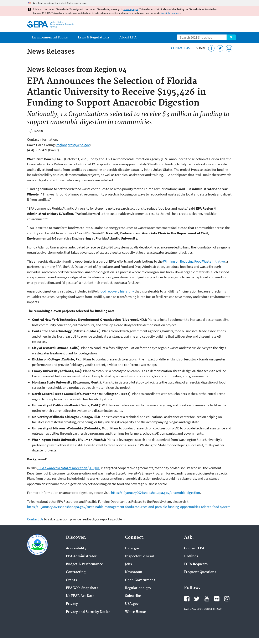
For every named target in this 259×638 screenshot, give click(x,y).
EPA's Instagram (226, 598)
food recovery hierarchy (116, 291)
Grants (71, 580)
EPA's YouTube (206, 598)
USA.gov (132, 604)
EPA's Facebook (187, 598)
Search (231, 37)
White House (135, 612)
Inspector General (139, 556)
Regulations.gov (138, 588)
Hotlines (191, 556)
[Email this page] (229, 48)
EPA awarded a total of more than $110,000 (69, 468)
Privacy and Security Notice (88, 612)
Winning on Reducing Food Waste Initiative (194, 261)
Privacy (72, 604)
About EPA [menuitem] (127, 37)
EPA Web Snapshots (82, 588)
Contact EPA (194, 548)
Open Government (140, 580)
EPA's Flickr (216, 598)
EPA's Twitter (197, 598)
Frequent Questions (200, 572)
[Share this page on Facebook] (211, 48)
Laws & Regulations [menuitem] (93, 37)
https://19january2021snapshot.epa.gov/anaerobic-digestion (155, 492)
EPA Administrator (81, 556)
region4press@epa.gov (73, 145)
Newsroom (133, 572)
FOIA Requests (196, 564)
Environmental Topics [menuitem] (50, 37)
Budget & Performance (84, 564)
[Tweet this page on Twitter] (220, 48)
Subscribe (133, 596)
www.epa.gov (131, 9)
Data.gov (132, 548)
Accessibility (76, 548)
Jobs (128, 564)
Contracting (76, 572)
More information (169, 13)
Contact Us (180, 47)
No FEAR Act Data (80, 596)
